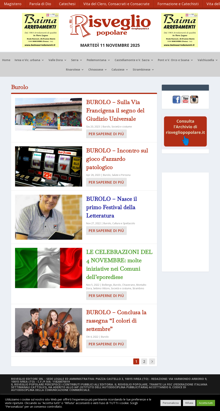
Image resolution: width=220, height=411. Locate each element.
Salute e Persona (121, 174)
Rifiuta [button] (189, 403)
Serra (74, 59)
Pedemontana (96, 59)
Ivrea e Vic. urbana (27, 59)
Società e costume (121, 126)
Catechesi (67, 3)
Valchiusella (206, 59)
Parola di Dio (40, 3)
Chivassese (95, 69)
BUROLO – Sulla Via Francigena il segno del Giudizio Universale (115, 110)
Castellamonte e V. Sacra (132, 59)
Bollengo (107, 284)
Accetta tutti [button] (206, 403)
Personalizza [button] (171, 403)
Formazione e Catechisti (178, 3)
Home (6, 59)
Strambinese (141, 69)
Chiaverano (128, 284)
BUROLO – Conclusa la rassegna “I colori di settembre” (116, 320)
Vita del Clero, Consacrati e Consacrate (117, 3)
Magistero (12, 3)
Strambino (138, 288)
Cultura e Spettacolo (123, 223)
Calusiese (117, 69)
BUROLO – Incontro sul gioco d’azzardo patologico (117, 158)
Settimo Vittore (101, 288)
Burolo (106, 126)
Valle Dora (56, 59)
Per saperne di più (106, 133)
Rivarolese (73, 69)
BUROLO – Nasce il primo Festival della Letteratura (111, 207)
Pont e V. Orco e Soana (173, 59)
